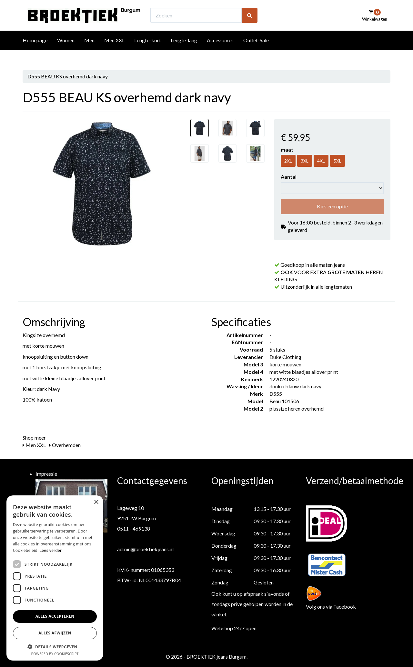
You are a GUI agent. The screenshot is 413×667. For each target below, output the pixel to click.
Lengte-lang (184, 52)
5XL (337, 161)
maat (287, 149)
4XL (321, 161)
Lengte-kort (147, 52)
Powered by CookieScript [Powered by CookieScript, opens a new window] (55, 653)
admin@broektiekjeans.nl (145, 549)
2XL (288, 161)
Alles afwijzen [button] (54, 633)
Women (66, 52)
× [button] (96, 502)
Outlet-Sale (256, 52)
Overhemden (65, 445)
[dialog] (54, 578)
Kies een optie (332, 206)
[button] (55, 646)
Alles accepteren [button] (55, 616)
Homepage (35, 52)
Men (89, 52)
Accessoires (220, 52)
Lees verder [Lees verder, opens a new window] (51, 550)
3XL (304, 161)
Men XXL (114, 52)
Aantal (289, 177)
